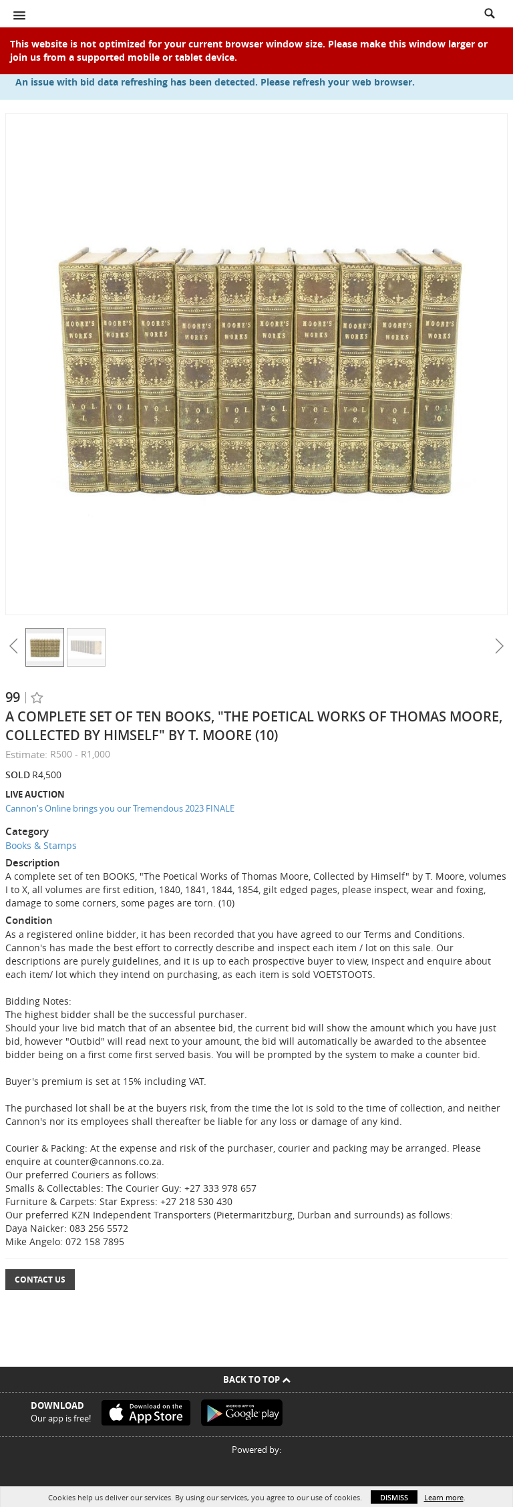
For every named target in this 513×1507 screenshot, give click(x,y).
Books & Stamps (41, 845)
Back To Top (257, 1379)
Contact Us (40, 1279)
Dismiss (394, 1497)
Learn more (444, 1497)
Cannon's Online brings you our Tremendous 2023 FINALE (119, 808)
